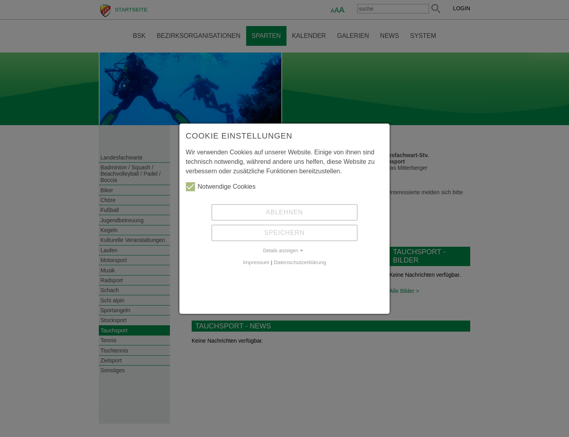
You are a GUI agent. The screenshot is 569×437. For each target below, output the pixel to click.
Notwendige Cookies (221, 186)
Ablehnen (284, 212)
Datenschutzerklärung (300, 262)
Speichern (284, 232)
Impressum (256, 262)
